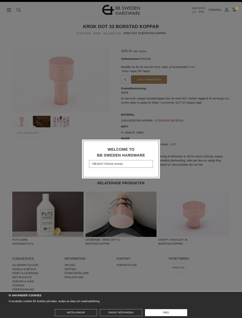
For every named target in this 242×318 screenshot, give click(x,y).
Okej (166, 312)
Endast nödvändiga (121, 312)
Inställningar (76, 312)
